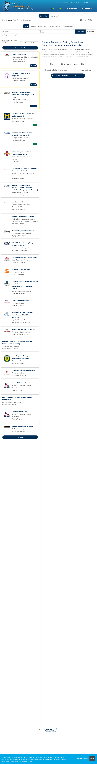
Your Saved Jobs (68, 26)
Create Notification (31, 43)
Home (4, 20)
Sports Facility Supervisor (20, 300)
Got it (92, 758)
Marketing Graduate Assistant (22, 426)
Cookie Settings (82, 758)
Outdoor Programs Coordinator (23, 231)
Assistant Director (18, 202)
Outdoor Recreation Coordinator (23, 329)
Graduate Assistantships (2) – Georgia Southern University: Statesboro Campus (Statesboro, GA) (25, 187)
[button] (90, 31)
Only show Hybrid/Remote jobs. (14, 35)
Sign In (91, 20)
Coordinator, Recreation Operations (24, 257)
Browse (33, 26)
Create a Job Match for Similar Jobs (67, 75)
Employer (53, 16)
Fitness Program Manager (21, 269)
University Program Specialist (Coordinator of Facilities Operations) (22, 315)
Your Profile (17, 20)
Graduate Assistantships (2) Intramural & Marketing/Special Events (23, 94)
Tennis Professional (19, 54)
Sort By (4, 43)
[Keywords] (20, 31)
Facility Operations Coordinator (23, 216)
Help (83, 20)
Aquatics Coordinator (19, 412)
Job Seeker (43, 16)
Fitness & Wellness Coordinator (23, 383)
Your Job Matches (54, 26)
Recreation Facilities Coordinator (23, 370)
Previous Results (20, 48)
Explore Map (42, 26)
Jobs (10, 20)
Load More (20, 437)
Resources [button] (27, 20)
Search (26, 26)
